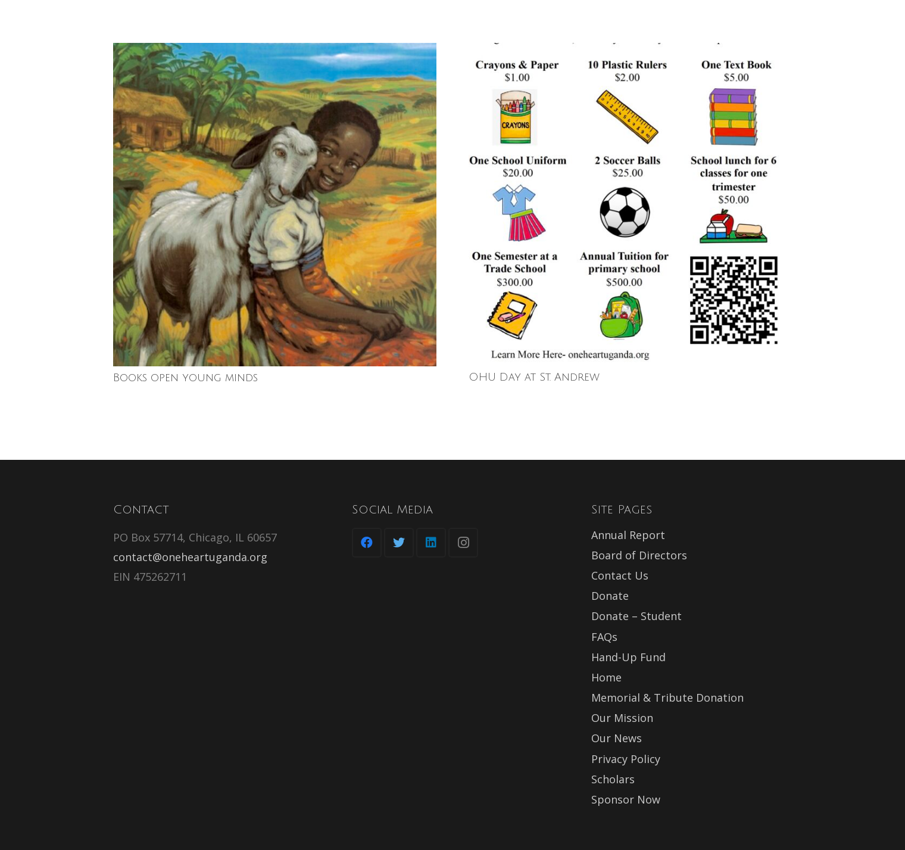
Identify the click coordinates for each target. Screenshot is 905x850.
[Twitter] (399, 543)
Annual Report (628, 535)
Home (606, 677)
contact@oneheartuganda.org (190, 557)
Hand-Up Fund (628, 657)
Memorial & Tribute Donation (667, 697)
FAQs (604, 637)
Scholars (613, 779)
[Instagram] (463, 543)
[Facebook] (367, 543)
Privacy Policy (625, 759)
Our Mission (622, 718)
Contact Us (619, 575)
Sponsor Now (625, 799)
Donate (610, 596)
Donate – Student (636, 616)
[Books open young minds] (274, 204)
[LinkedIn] (431, 543)
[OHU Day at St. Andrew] (630, 204)
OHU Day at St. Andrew (534, 377)
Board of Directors (639, 555)
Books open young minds (185, 378)
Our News (616, 738)
